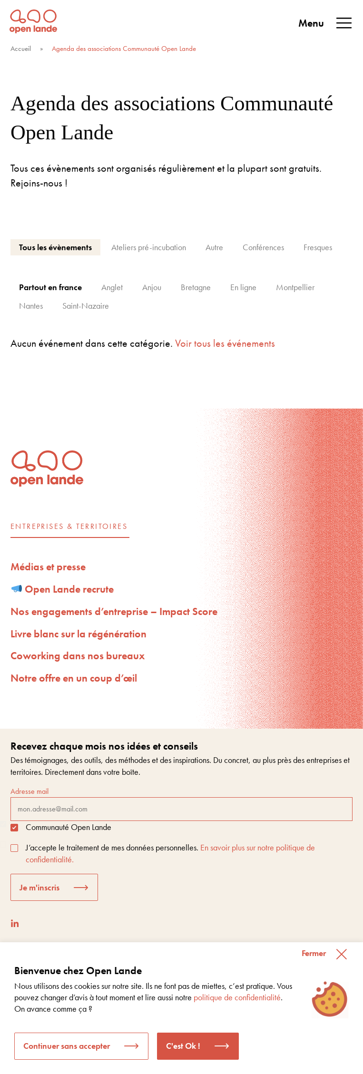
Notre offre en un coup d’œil (73, 678)
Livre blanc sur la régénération (78, 634)
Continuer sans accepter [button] (66, 1045)
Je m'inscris (39, 887)
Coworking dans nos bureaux (77, 656)
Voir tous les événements (225, 343)
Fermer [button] (314, 952)
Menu (325, 23)
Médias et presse (48, 567)
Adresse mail (181, 803)
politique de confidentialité (237, 997)
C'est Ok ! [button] (183, 1045)
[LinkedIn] (14, 923)
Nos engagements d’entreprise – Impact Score (113, 611)
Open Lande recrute (62, 589)
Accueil (20, 48)
